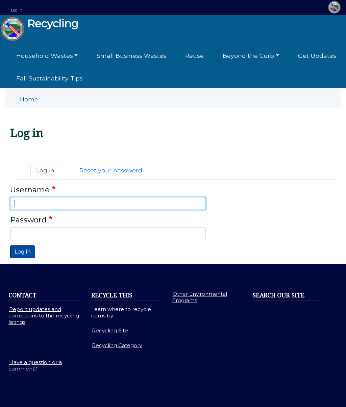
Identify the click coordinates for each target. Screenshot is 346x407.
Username (30, 189)
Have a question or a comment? (35, 365)
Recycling (39, 29)
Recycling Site (110, 330)
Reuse (194, 55)
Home (29, 99)
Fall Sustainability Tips (49, 78)
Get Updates (317, 55)
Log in (16, 10)
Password (28, 219)
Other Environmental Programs (199, 297)
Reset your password (110, 170)
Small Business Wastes (131, 55)
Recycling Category (117, 345)
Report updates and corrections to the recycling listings (43, 315)
